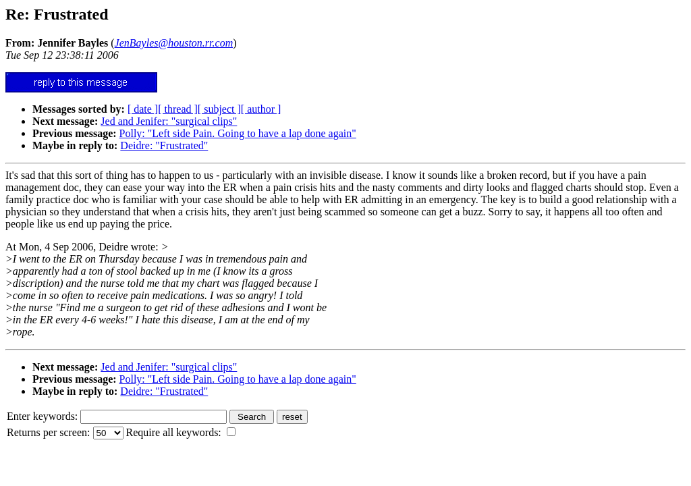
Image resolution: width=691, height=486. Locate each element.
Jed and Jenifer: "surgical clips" (169, 121)
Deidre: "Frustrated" (164, 145)
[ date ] (143, 109)
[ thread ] (178, 109)
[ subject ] (219, 109)
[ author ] (261, 109)
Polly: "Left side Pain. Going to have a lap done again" (237, 133)
